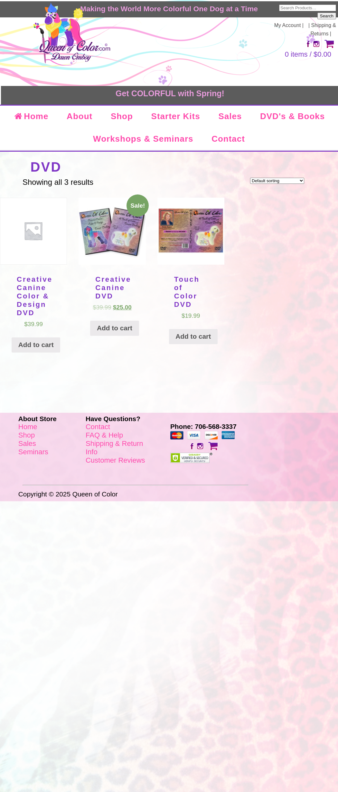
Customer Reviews (115, 460)
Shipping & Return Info (114, 447)
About (79, 116)
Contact (228, 139)
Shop (122, 116)
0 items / (308, 54)
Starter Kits (175, 116)
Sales (230, 116)
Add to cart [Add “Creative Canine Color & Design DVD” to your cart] (36, 344)
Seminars (33, 452)
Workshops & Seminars (143, 139)
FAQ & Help (104, 435)
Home (31, 116)
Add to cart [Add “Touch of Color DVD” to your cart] (193, 336)
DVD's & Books (292, 116)
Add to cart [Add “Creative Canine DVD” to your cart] (114, 328)
